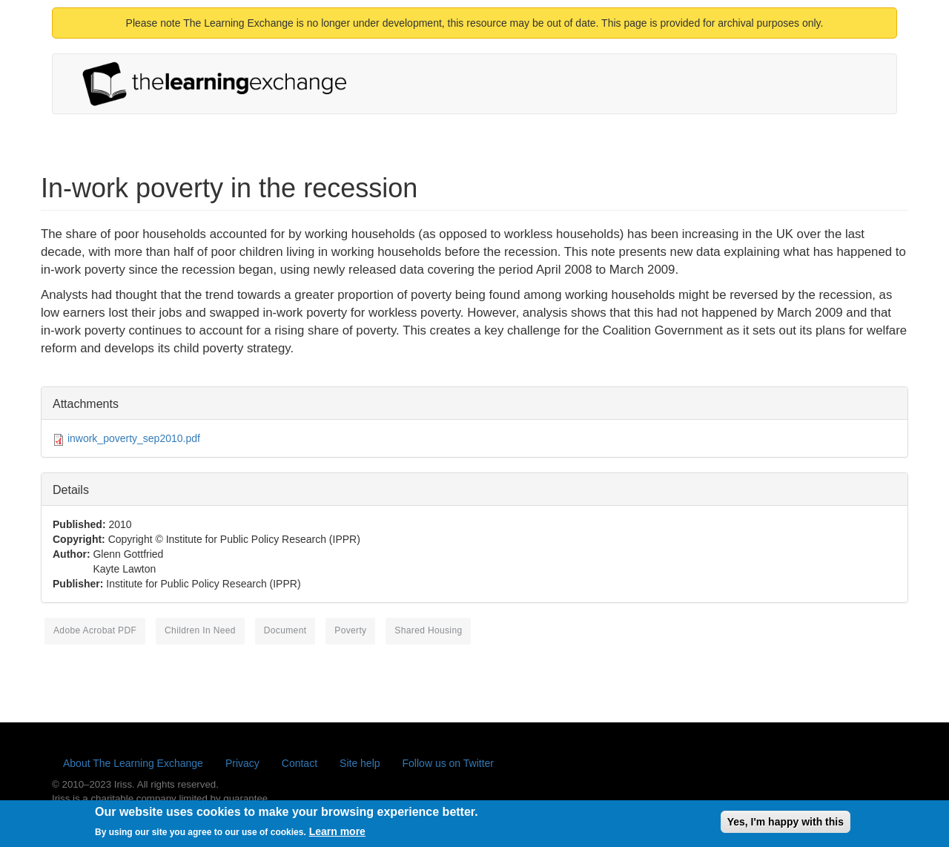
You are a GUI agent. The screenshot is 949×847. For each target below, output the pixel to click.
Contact (299, 763)
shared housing (428, 630)
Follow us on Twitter (448, 763)
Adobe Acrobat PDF (94, 630)
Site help (360, 763)
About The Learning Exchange (133, 763)
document (285, 630)
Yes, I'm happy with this (785, 824)
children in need (200, 630)
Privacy (242, 763)
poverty (350, 630)
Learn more (337, 834)
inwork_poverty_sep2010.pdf (133, 438)
